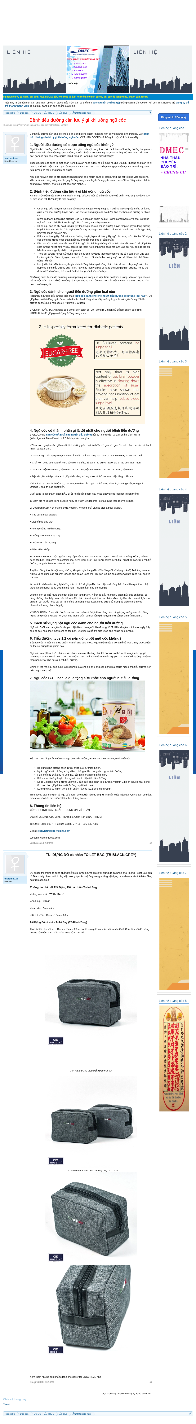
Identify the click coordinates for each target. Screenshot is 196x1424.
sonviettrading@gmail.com (54, 830)
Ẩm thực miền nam (27, 125)
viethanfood (53, 125)
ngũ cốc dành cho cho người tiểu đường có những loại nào (110, 295)
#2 (151, 1382)
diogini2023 (11, 878)
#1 (151, 843)
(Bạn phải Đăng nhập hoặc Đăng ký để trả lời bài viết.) (127, 1393)
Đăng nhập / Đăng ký (173, 117)
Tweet (6, 1404)
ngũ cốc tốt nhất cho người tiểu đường (69, 434)
